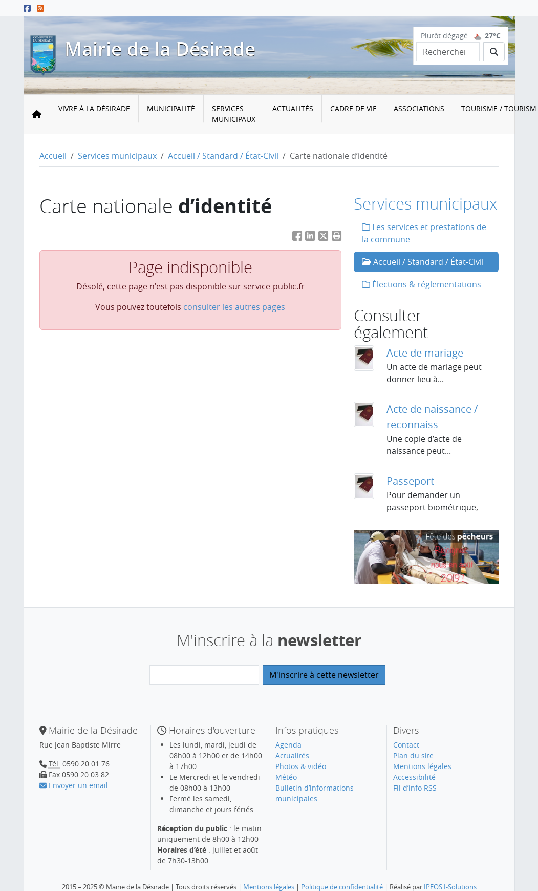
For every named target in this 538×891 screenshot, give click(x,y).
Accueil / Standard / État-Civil (223, 155)
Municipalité (171, 108)
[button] (337, 238)
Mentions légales (422, 766)
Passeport (410, 481)
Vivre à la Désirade (94, 108)
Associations (419, 108)
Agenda (288, 745)
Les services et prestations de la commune (424, 233)
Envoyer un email (73, 785)
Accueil (53, 155)
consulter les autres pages (234, 307)
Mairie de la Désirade (159, 48)
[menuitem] (94, 114)
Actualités (292, 108)
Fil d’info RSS (415, 788)
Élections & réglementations (421, 284)
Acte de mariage (424, 353)
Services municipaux (233, 113)
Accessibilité (414, 777)
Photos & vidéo (300, 766)
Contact (406, 745)
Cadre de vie (353, 108)
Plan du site (413, 755)
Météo (286, 777)
